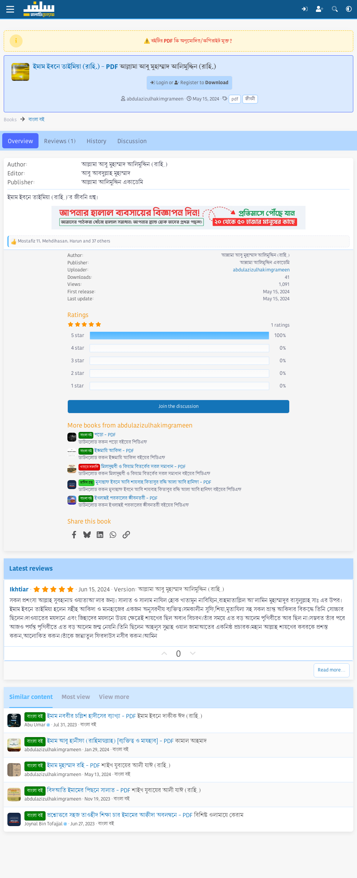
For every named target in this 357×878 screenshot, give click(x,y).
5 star (77, 335)
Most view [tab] (75, 697)
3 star (77, 360)
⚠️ (188, 40)
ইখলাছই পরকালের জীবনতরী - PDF (118, 498)
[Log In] (304, 9)
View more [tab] (114, 697)
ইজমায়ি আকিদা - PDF (106, 451)
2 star (77, 373)
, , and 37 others (64, 241)
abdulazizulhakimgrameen (155, 99)
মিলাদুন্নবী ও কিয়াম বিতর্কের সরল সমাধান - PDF (132, 466)
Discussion (132, 141)
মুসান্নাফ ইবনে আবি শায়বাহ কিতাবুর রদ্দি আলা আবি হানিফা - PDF (145, 482)
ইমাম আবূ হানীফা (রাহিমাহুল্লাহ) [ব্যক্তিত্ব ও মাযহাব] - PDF (110, 741)
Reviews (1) (60, 141)
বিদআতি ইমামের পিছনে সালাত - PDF (88, 790)
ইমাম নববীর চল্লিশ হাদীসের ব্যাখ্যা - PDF (91, 716)
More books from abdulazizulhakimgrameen (130, 425)
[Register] (319, 9)
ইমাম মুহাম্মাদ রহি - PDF (73, 765)
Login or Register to (189, 82)
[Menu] (10, 9)
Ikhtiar (19, 589)
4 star (77, 347)
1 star (77, 385)
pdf (234, 99)
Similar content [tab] (31, 697)
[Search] (334, 9)
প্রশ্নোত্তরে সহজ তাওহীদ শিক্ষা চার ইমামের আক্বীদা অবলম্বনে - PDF (120, 815)
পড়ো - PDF (97, 435)
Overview (20, 141)
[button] (349, 9)
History (96, 141)
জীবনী (250, 99)
